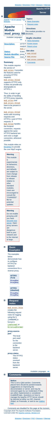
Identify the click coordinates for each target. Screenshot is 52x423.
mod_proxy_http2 (12, 80)
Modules (18, 5)
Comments (31, 62)
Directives (26, 5)
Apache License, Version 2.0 (29, 413)
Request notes (32, 24)
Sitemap (47, 5)
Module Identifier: (11, 54)
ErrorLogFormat (15, 327)
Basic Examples (33, 21)
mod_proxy (9, 70)
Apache (7, 20)
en (21, 39)
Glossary (39, 5)
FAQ (33, 5)
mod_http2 (9, 124)
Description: (9, 44)
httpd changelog (33, 41)
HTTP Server (16, 20)
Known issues (32, 43)
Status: (7, 52)
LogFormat (13, 325)
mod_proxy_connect (35, 60)
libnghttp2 (8, 147)
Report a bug (32, 46)
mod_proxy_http (15, 308)
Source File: (9, 57)
